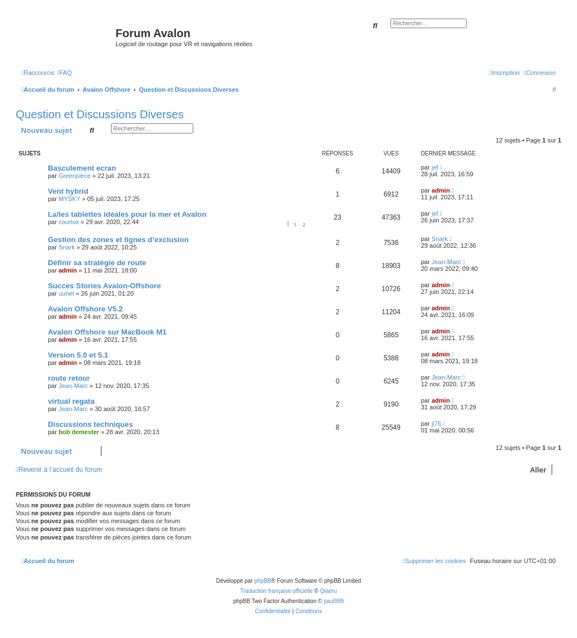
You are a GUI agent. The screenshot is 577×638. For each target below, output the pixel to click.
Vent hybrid (68, 191)
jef (435, 167)
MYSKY (70, 198)
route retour (69, 378)
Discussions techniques (90, 424)
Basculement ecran (82, 168)
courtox (69, 221)
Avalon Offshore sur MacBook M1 (107, 332)
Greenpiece (75, 175)
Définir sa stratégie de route (97, 262)
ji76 (436, 423)
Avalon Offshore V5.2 (85, 309)
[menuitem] (64, 72)
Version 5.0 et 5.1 (78, 355)
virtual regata (71, 401)
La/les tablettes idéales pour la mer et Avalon (127, 214)
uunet (66, 293)
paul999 (334, 601)
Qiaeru (328, 591)
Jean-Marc (446, 261)
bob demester (79, 432)
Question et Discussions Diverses (100, 114)
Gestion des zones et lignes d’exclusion (118, 239)
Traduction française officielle (276, 591)
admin (441, 190)
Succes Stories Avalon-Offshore (104, 286)
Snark (67, 247)
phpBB (262, 581)
